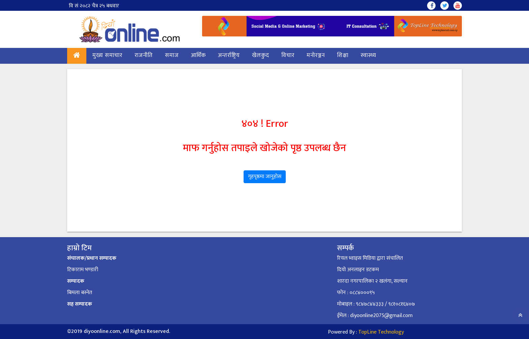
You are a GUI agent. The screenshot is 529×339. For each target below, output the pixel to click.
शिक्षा (343, 55)
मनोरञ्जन (316, 55)
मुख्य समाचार (107, 55)
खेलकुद (260, 55)
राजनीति (144, 55)
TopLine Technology (381, 332)
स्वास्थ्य (368, 55)
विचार (288, 55)
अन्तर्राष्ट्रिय (229, 55)
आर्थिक (198, 55)
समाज (172, 55)
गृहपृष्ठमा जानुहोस (264, 176)
